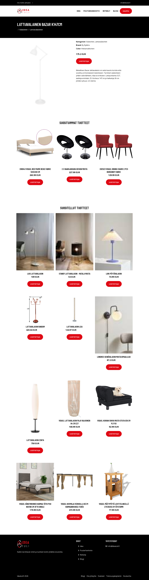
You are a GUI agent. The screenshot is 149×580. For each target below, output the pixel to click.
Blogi (115, 11)
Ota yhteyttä (91, 576)
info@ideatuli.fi (125, 3)
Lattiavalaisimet (36, 30)
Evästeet (101, 576)
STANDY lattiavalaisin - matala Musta (74, 273)
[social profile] (32, 3)
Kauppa (126, 11)
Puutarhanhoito (92, 11)
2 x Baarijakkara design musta (74, 169)
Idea (78, 11)
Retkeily (106, 11)
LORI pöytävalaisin (114, 273)
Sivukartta (127, 576)
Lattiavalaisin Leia (74, 326)
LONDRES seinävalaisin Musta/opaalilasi (114, 356)
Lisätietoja (84, 61)
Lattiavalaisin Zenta (35, 440)
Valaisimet (23, 30)
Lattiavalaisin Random (35, 326)
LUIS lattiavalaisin (35, 273)
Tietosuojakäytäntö (113, 576)
